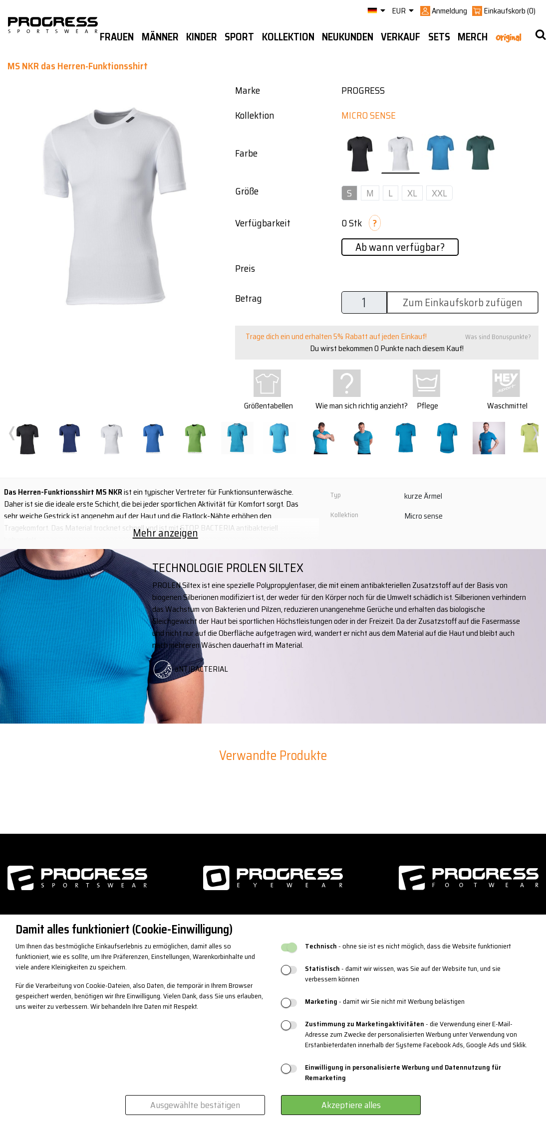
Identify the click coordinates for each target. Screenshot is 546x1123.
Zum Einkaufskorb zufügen (463, 302)
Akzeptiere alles (351, 1105)
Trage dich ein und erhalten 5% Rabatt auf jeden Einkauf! (336, 336)
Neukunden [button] (347, 37)
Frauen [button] (117, 37)
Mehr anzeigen (165, 533)
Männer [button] (160, 37)
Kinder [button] (201, 37)
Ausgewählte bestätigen (195, 1105)
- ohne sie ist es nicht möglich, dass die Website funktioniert (408, 946)
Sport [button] (239, 37)
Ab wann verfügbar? (400, 247)
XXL (439, 193)
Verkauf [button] (400, 37)
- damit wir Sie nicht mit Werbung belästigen (385, 1001)
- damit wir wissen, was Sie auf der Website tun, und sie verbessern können (403, 973)
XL (412, 193)
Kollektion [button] (288, 37)
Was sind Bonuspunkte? (498, 337)
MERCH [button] (473, 37)
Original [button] (508, 37)
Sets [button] (439, 37)
